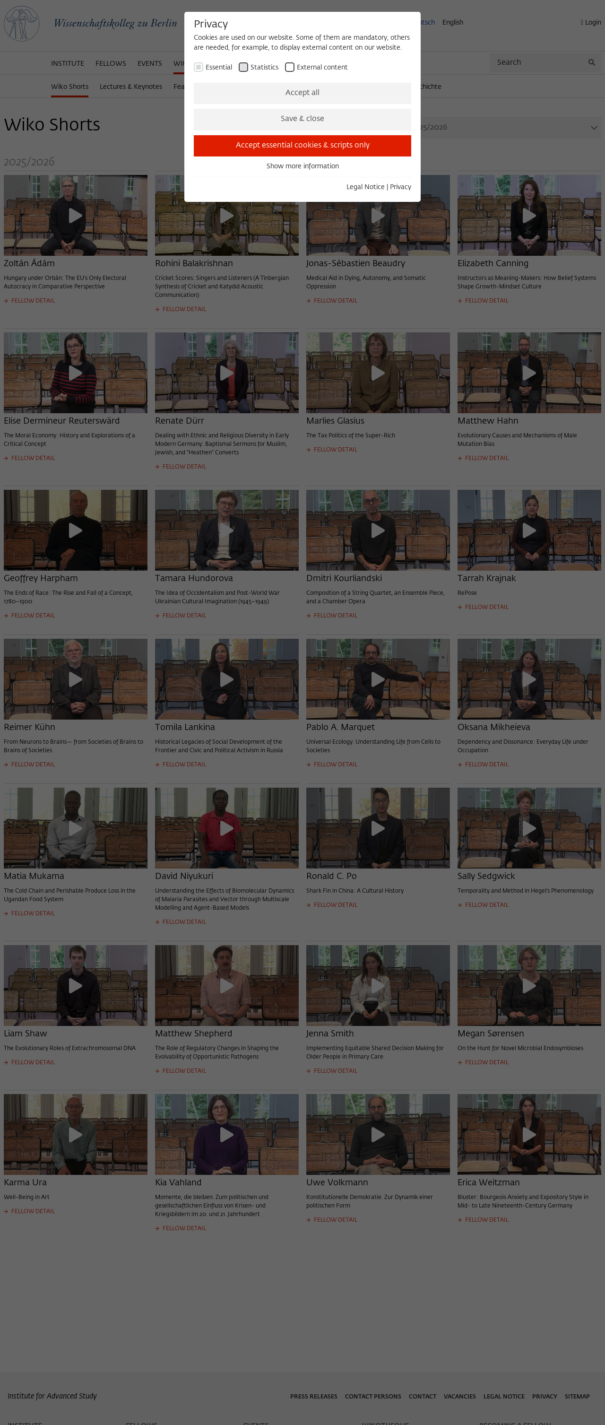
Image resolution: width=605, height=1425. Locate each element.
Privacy (400, 187)
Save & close (302, 119)
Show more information (303, 166)
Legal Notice (365, 187)
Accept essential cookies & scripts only (303, 145)
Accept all (302, 93)
